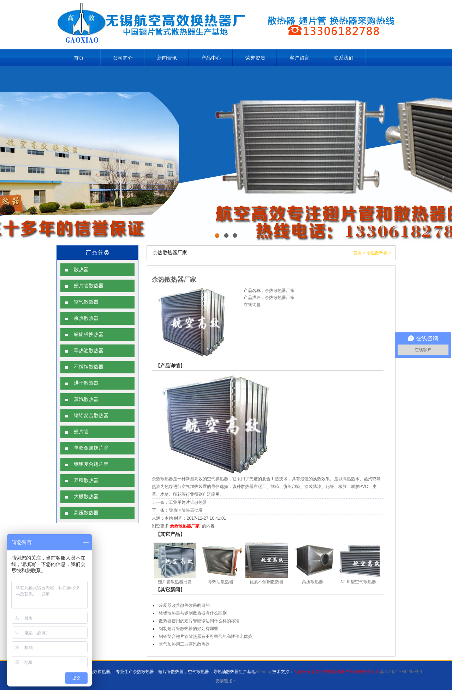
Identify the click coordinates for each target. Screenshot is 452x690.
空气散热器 (86, 302)
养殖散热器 (86, 480)
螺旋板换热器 (88, 334)
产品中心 (211, 58)
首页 (79, 58)
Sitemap (263, 671)
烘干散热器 (86, 383)
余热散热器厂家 (185, 526)
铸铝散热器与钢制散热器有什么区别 (193, 613)
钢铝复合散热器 (91, 415)
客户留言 (299, 58)
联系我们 (343, 58)
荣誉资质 (255, 58)
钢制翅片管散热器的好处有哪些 (188, 628)
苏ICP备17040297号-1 (401, 671)
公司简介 (123, 58)
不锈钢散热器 (88, 367)
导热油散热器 (88, 350)
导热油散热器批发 (186, 510)
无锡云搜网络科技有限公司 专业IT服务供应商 (336, 671)
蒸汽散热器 (86, 399)
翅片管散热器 (88, 285)
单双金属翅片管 (91, 448)
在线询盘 (252, 304)
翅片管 (81, 431)
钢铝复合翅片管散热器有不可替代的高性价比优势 (205, 636)
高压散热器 (86, 512)
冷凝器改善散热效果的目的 (184, 605)
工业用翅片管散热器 (188, 502)
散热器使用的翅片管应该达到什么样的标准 (199, 620)
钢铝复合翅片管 (91, 464)
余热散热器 (86, 318)
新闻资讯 (167, 58)
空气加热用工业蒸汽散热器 (184, 644)
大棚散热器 (86, 496)
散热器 (81, 269)
